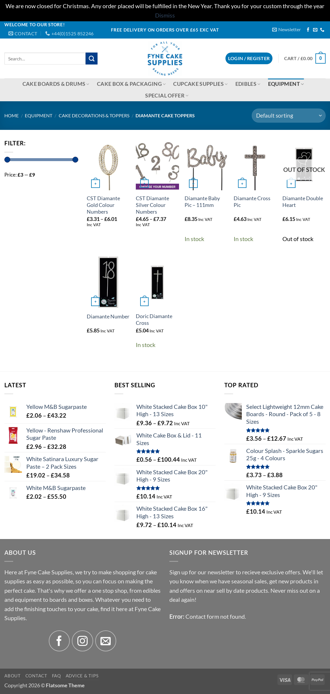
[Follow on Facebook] (308, 30)
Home (11, 115)
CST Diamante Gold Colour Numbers (103, 205)
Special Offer (166, 96)
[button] (286, 29)
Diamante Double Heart (302, 201)
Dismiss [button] (165, 15)
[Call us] (322, 30)
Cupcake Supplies (200, 84)
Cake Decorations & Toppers (94, 115)
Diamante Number (108, 316)
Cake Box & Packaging (131, 84)
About (12, 675)
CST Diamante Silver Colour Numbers (152, 205)
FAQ (56, 675)
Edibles (247, 84)
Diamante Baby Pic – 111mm (202, 201)
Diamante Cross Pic (252, 201)
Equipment (286, 84)
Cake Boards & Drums (55, 84)
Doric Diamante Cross (154, 319)
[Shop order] (289, 116)
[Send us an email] (315, 30)
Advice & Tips (82, 675)
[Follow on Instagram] (82, 641)
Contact (36, 675)
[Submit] (92, 58)
